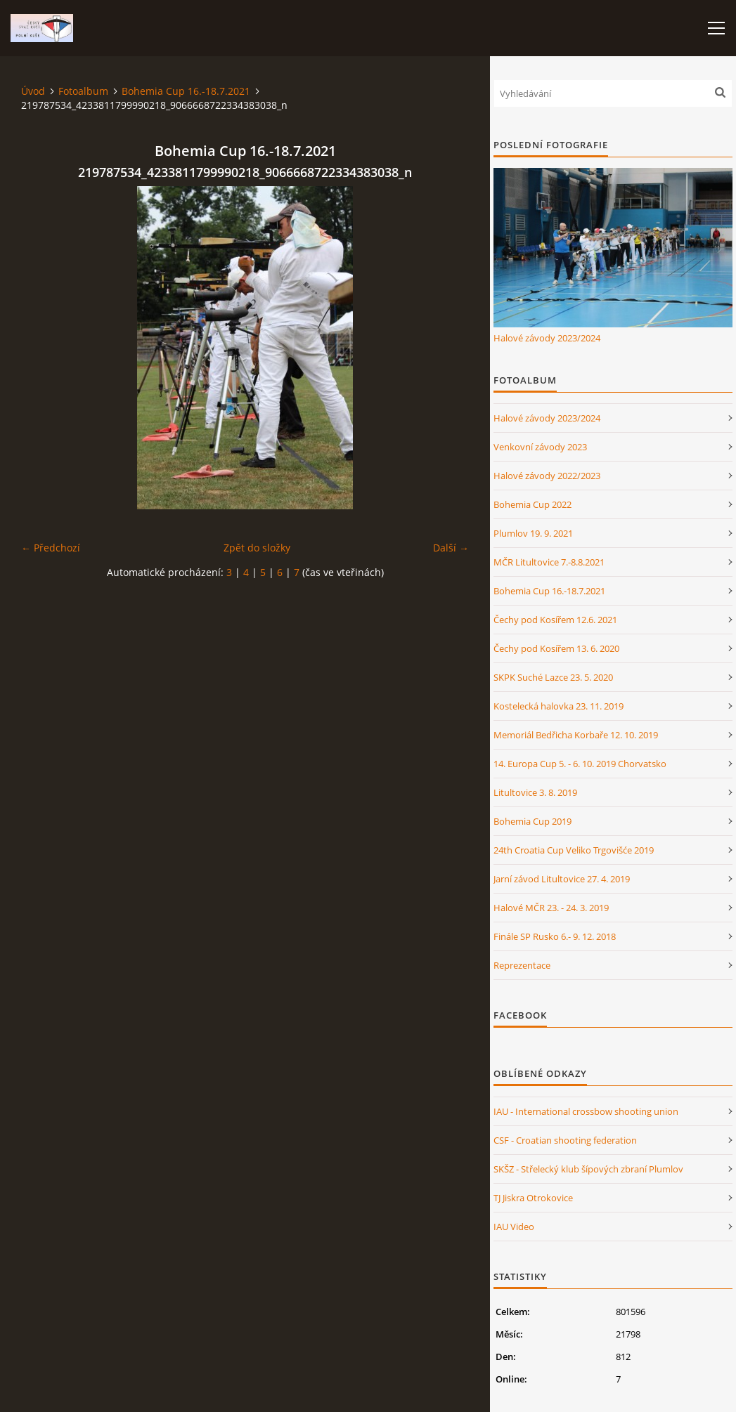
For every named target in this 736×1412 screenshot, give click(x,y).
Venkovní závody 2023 (540, 446)
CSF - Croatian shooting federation (565, 1140)
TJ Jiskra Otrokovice (533, 1197)
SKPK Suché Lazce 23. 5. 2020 (553, 677)
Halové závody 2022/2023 (546, 475)
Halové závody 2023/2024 (546, 338)
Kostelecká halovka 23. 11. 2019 (558, 706)
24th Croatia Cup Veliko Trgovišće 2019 (573, 850)
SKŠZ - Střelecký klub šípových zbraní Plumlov (588, 1169)
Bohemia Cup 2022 (532, 504)
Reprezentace (521, 965)
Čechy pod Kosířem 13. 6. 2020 (556, 648)
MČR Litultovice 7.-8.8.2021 (549, 562)
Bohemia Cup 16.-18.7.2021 (186, 91)
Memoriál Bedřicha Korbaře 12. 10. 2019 (575, 734)
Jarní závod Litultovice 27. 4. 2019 (561, 878)
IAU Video (513, 1226)
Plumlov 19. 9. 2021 (533, 533)
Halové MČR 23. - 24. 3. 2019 (551, 907)
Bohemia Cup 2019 (532, 821)
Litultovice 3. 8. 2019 (535, 792)
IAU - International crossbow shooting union (585, 1111)
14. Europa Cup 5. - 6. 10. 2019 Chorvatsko (579, 763)
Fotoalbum (83, 91)
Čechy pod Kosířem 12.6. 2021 (555, 619)
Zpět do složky (257, 547)
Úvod (33, 91)
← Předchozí (50, 547)
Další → (451, 547)
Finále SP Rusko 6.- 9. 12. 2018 (554, 936)
